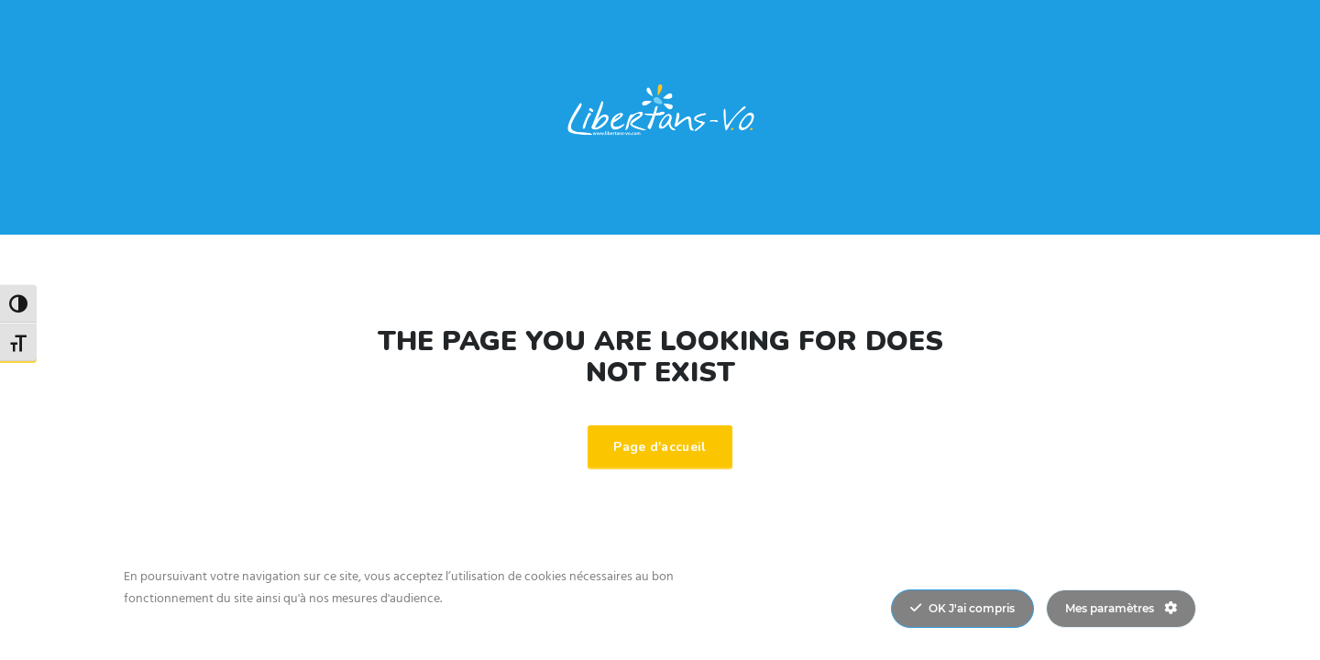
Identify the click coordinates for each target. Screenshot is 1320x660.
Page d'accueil (659, 447)
